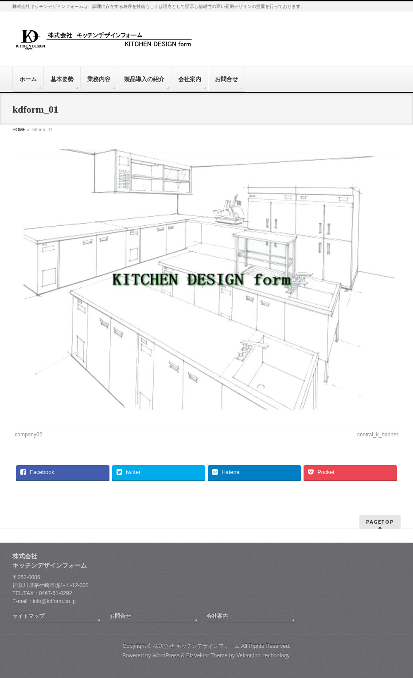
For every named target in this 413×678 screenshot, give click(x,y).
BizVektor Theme (207, 655)
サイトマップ (28, 616)
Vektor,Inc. (249, 655)
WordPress (165, 655)
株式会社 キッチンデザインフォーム (196, 646)
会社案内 (217, 616)
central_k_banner (377, 434)
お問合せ (120, 616)
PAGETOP (380, 522)
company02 (28, 434)
